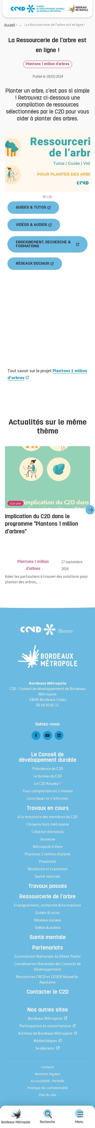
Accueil (9, 24)
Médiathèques (45, 1040)
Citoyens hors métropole (47, 824)
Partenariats (47, 948)
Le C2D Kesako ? (47, 783)
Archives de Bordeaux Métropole (45, 1033)
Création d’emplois (48, 831)
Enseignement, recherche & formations (47, 905)
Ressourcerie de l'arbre (47, 897)
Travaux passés (47, 886)
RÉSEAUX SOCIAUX (32, 264)
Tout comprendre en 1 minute (47, 790)
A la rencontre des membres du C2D (47, 816)
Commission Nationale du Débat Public (47, 956)
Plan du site (47, 1094)
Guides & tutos (47, 912)
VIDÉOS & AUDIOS (31, 225)
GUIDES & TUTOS (31, 208)
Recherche (47, 1116)
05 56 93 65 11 (47, 704)
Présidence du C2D (47, 768)
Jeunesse (47, 839)
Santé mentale (47, 876)
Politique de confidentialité (48, 1088)
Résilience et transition (47, 868)
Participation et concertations (45, 1025)
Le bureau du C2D (47, 775)
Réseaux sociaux (47, 919)
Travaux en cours (48, 808)
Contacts (47, 1067)
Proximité (47, 861)
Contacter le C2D (47, 992)
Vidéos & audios (48, 927)
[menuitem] (79, 1117)
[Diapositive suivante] (90, 509)
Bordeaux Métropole (45, 1018)
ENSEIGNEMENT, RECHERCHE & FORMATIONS (43, 244)
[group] (47, 509)
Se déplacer (45, 1048)
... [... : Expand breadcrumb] (20, 25)
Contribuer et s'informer (47, 798)
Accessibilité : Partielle (47, 1081)
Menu (79, 1116)
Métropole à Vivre (48, 846)
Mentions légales (47, 1074)
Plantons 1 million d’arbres (47, 64)
